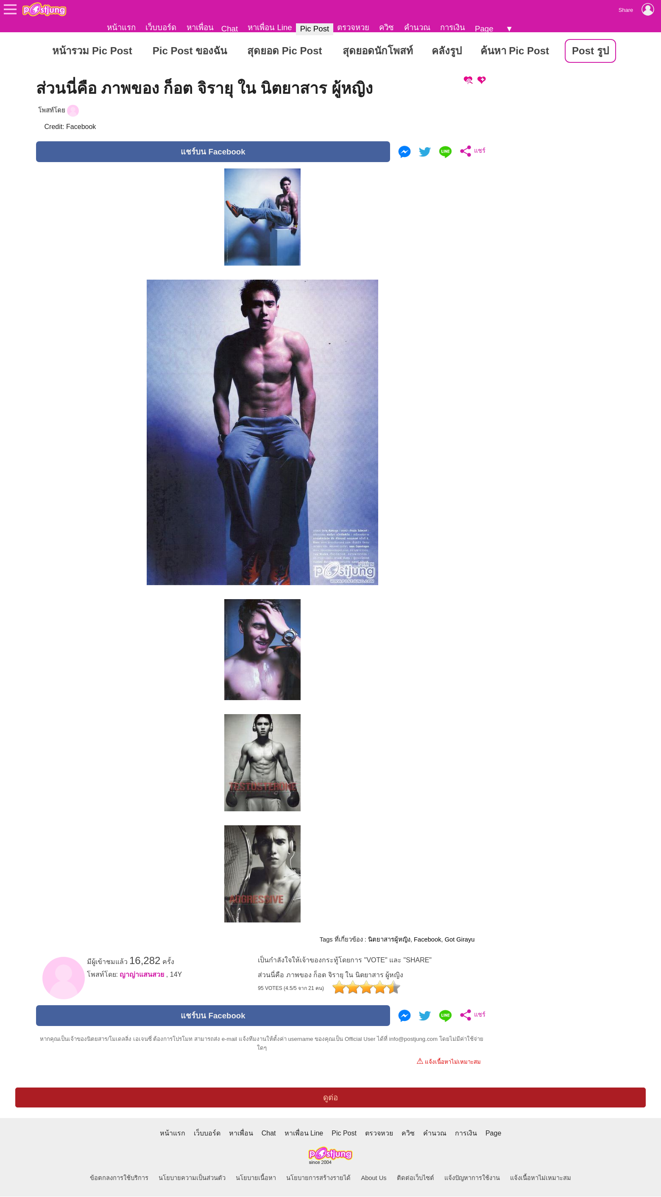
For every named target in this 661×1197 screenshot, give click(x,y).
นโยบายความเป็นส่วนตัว (192, 1178)
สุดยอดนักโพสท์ (378, 51)
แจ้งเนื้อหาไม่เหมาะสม (448, 1061)
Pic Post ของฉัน (190, 51)
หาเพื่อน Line (270, 27)
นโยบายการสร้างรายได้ (318, 1178)
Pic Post (314, 28)
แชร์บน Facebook (213, 152)
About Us (373, 1178)
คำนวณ (417, 27)
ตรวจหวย (353, 27)
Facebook (427, 939)
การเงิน (452, 27)
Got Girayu (460, 939)
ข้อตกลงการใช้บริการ (119, 1178)
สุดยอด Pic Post (284, 51)
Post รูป (590, 51)
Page (484, 28)
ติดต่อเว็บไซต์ (415, 1178)
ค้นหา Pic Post (514, 51)
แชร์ (471, 151)
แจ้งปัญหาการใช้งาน (472, 1178)
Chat (229, 28)
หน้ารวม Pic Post (92, 51)
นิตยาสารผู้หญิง (389, 939)
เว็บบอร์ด (160, 27)
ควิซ (386, 27)
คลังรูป (447, 51)
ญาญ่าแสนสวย (142, 974)
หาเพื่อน (200, 27)
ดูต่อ (330, 1097)
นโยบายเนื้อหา (256, 1178)
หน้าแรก (121, 27)
